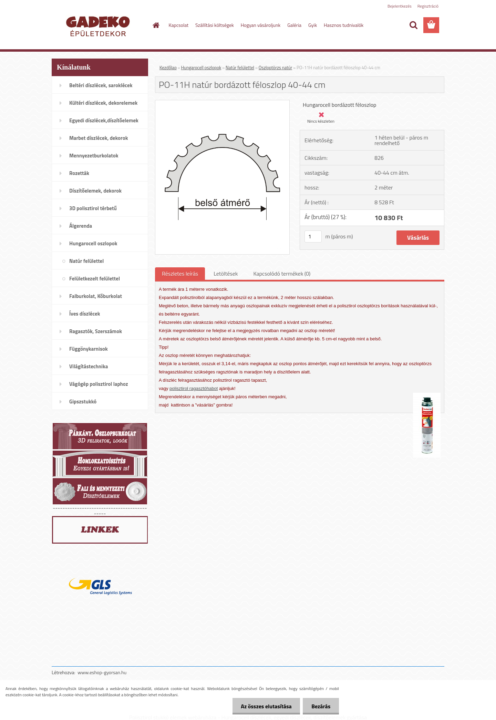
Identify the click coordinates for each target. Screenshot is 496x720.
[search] (413, 25)
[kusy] (313, 236)
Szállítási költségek (214, 25)
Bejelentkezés (400, 6)
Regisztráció (427, 6)
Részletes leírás (180, 273)
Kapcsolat (179, 25)
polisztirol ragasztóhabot (193, 388)
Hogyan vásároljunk (260, 25)
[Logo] (99, 25)
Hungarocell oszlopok (201, 67)
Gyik (312, 25)
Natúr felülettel (240, 67)
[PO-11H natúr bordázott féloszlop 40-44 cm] (222, 103)
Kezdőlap (168, 67)
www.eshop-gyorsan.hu (102, 672)
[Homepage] (156, 25)
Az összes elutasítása (266, 706)
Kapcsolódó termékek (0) (281, 273)
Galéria (294, 25)
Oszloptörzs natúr (275, 67)
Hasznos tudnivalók (343, 25)
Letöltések (226, 273)
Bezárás (320, 706)
